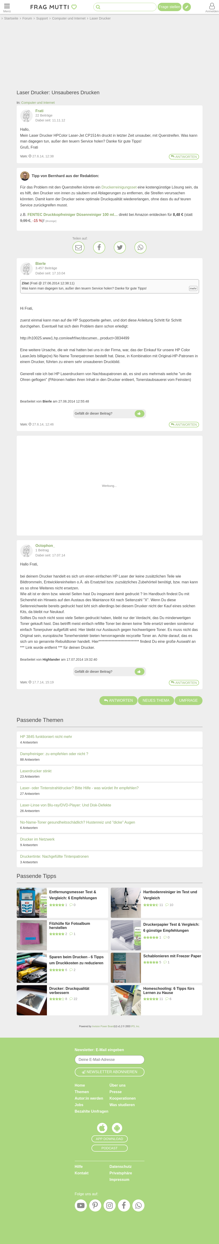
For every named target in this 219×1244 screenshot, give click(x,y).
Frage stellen (169, 7)
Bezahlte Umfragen (91, 1111)
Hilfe (79, 1167)
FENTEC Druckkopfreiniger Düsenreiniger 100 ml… (73, 215)
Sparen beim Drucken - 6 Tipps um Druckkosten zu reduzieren (76, 960)
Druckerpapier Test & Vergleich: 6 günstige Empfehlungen (171, 927)
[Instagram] (110, 1206)
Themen (82, 1092)
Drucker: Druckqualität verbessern (69, 991)
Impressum (119, 1180)
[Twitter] (120, 247)
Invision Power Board (103, 1026)
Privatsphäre (121, 1173)
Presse (116, 1092)
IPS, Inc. (135, 1026)
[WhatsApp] (140, 247)
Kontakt (82, 1173)
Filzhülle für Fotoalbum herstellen (69, 926)
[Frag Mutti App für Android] (117, 1129)
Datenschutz (121, 1167)
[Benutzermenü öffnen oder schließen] (212, 7)
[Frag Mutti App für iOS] (102, 1129)
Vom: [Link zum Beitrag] (24, 156)
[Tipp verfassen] (187, 7)
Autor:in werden (89, 1098)
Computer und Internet (38, 102)
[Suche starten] (98, 7)
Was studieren (122, 1105)
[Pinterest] (95, 1206)
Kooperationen (123, 1098)
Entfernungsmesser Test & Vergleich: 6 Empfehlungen (73, 895)
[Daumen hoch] (139, 413)
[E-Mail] (78, 247)
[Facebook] (99, 247)
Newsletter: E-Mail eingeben (99, 1050)
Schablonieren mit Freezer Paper (172, 956)
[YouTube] (81, 1206)
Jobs (79, 1105)
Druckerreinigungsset (119, 187)
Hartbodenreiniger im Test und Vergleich (170, 895)
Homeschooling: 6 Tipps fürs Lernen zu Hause (168, 991)
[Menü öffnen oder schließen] (7, 7)
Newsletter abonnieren (109, 1072)
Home (80, 1085)
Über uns (118, 1085)
